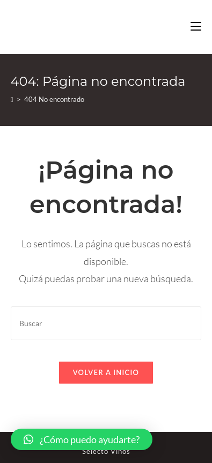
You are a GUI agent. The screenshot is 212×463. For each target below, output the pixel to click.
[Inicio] (12, 99)
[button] (81, 439)
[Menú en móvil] (196, 27)
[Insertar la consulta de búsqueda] (106, 323)
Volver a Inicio (106, 372)
